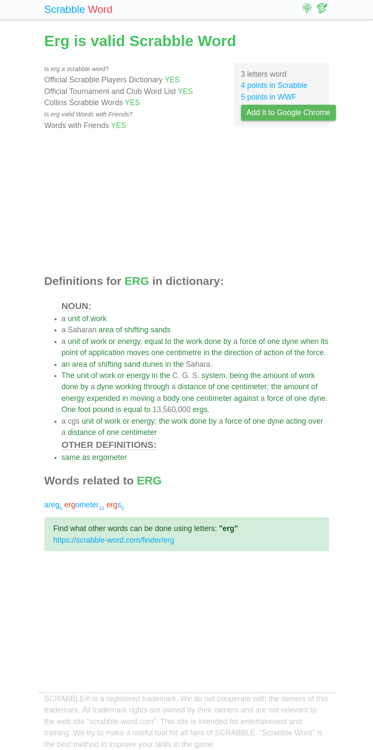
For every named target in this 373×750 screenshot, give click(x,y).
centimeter (249, 386)
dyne (290, 341)
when (310, 341)
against (246, 398)
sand (132, 364)
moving (142, 398)
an (66, 364)
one (273, 341)
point (70, 352)
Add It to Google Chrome (289, 112)
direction (238, 352)
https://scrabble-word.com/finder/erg (114, 540)
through (156, 386)
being (239, 375)
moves (138, 352)
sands (160, 329)
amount (275, 375)
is (119, 409)
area (106, 329)
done (212, 341)
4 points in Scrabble (274, 85)
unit (74, 318)
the (178, 341)
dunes (152, 364)
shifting (136, 329)
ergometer (109, 457)
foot (84, 409)
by (227, 341)
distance (192, 386)
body (171, 398)
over (315, 421)
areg (53, 504)
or (112, 341)
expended (103, 398)
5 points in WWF (269, 97)
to (168, 341)
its (325, 341)
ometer (84, 504)
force (248, 341)
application (106, 352)
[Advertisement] (186, 203)
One (69, 409)
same (71, 457)
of (85, 318)
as (86, 457)
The (68, 375)
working (129, 386)
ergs (200, 409)
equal (153, 341)
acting (296, 421)
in (207, 352)
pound (103, 409)
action (273, 352)
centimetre (183, 352)
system (213, 375)
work (99, 318)
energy (129, 341)
